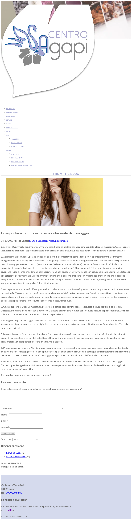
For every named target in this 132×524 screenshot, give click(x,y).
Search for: (6, 442)
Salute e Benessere (38, 240)
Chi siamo (10, 109)
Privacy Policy (17, 162)
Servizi (9, 120)
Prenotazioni (12, 112)
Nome (5, 417)
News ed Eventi (14, 455)
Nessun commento (58, 240)
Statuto (15, 154)
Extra (8, 150)
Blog (8, 131)
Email (4, 423)
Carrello (15, 139)
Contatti (10, 116)
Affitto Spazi (12, 128)
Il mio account (18, 146)
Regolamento (17, 158)
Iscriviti (7, 513)
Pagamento (16, 143)
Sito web (5, 430)
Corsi (8, 124)
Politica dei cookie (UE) (21, 165)
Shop (8, 135)
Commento (7, 411)
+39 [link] (13, 495)
